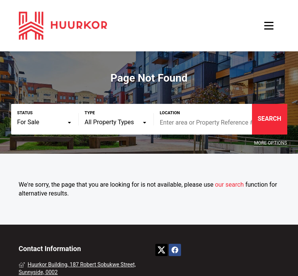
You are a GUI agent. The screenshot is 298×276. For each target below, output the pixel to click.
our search (229, 184)
